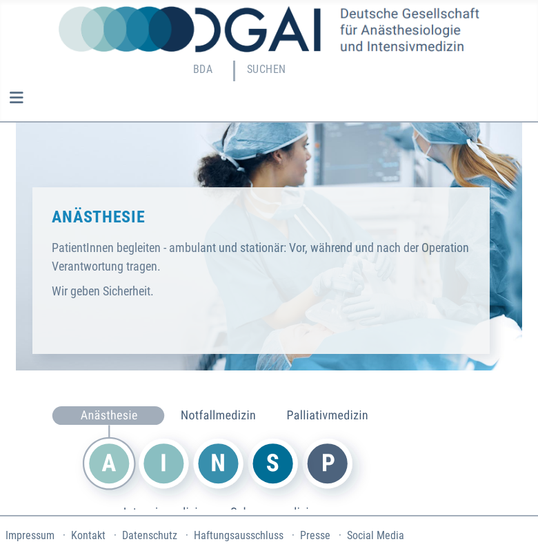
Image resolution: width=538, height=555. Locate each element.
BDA (202, 69)
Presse (315, 535)
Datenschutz (149, 535)
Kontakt (88, 535)
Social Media (375, 535)
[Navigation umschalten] (16, 98)
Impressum (30, 535)
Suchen (266, 69)
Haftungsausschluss (238, 535)
